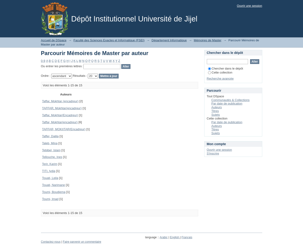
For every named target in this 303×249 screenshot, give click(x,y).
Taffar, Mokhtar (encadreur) (60, 101)
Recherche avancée (220, 78)
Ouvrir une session (249, 5)
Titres (215, 111)
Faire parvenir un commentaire (82, 241)
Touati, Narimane (53, 185)
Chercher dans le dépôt (225, 68)
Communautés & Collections (230, 100)
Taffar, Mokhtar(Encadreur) (60, 115)
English (175, 237)
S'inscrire (213, 153)
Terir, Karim (50, 164)
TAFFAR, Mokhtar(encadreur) (62, 108)
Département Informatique (169, 40)
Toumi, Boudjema (53, 192)
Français (186, 237)
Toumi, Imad (50, 199)
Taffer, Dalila (50, 136)
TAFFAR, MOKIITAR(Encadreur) (64, 129)
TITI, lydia (48, 171)
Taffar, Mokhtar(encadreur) (60, 122)
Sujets (215, 114)
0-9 (43, 61)
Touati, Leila (50, 178)
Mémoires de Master (207, 40)
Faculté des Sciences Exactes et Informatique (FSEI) (109, 40)
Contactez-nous (51, 241)
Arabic (164, 237)
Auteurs (216, 107)
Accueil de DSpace (54, 40)
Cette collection (220, 72)
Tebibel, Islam (51, 150)
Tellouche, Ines (52, 157)
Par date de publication (226, 103)
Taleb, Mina (50, 143)
